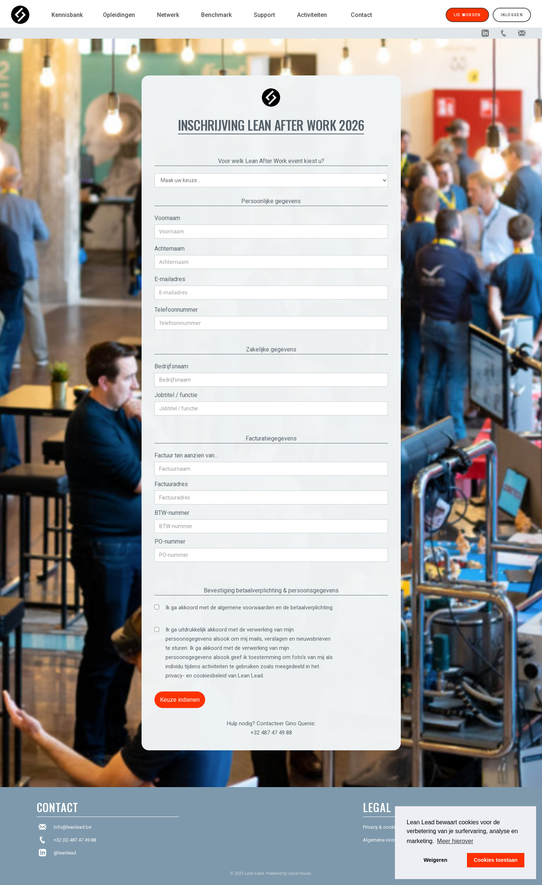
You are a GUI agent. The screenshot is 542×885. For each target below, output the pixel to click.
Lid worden (467, 15)
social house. (300, 873)
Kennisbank (67, 14)
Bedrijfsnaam (171, 366)
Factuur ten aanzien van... (186, 455)
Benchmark (216, 14)
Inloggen (512, 15)
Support (264, 14)
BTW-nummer (171, 512)
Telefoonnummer (176, 309)
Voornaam (167, 218)
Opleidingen (119, 14)
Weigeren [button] (435, 860)
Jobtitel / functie (175, 395)
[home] (27, 15)
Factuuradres (171, 484)
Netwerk (168, 14)
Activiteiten (312, 14)
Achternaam (169, 248)
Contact (361, 14)
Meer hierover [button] (455, 841)
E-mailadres (169, 279)
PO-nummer (169, 541)
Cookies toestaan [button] (495, 860)
